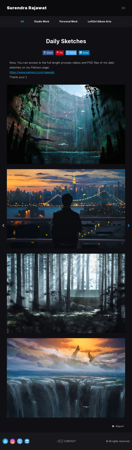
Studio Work (41, 21)
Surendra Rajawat (27, 7)
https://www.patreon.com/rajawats (31, 72)
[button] (117, 426)
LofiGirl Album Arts (99, 21)
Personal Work (68, 21)
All (22, 21)
